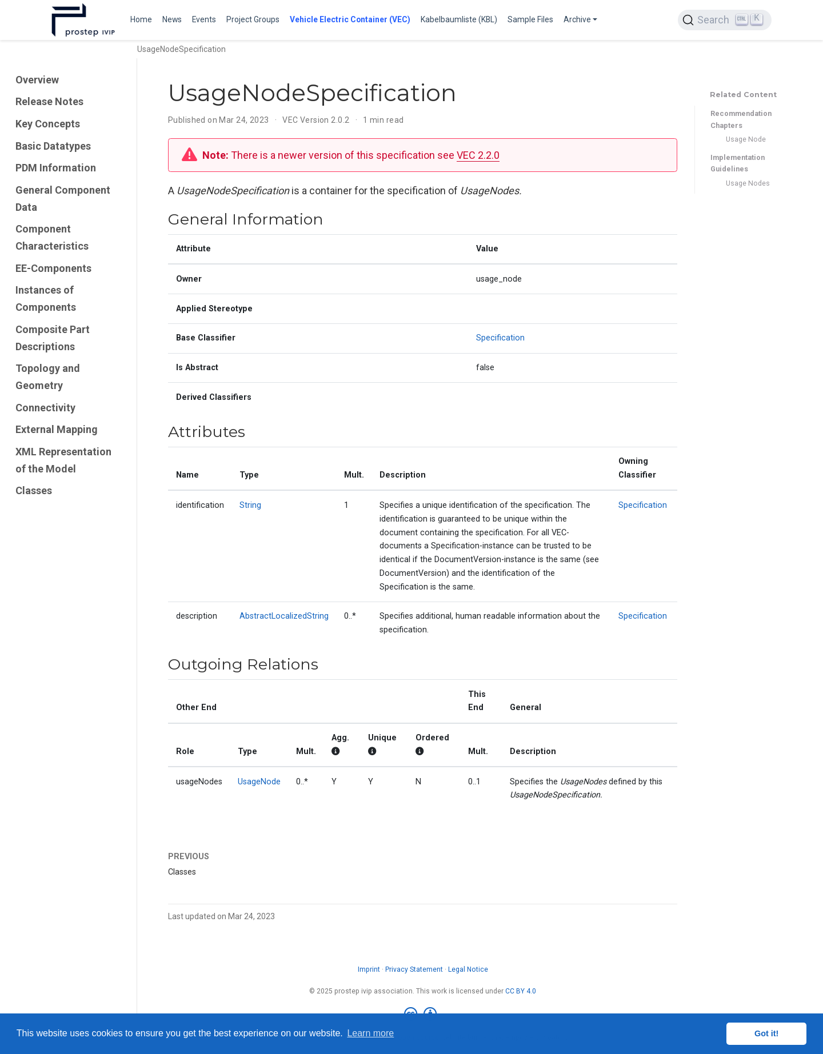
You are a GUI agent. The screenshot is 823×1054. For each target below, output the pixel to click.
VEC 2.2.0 (478, 155)
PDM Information (55, 168)
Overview (37, 80)
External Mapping (56, 429)
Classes (33, 490)
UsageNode (259, 782)
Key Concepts (47, 124)
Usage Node (746, 139)
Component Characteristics (52, 237)
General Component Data (62, 198)
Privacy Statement (414, 969)
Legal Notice (468, 969)
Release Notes (49, 101)
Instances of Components (45, 298)
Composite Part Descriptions (52, 337)
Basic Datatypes (53, 146)
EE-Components (53, 268)
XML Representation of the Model (63, 460)
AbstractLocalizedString (284, 616)
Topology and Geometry (47, 376)
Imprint (369, 969)
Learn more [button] (370, 1033)
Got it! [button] (766, 1033)
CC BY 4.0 (520, 991)
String (250, 505)
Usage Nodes (748, 183)
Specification (500, 338)
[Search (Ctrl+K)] (725, 20)
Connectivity (45, 408)
